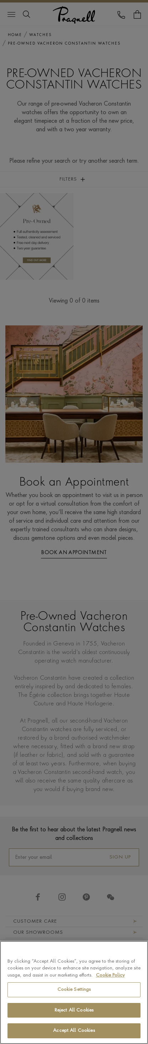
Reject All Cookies (74, 1010)
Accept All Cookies (74, 1031)
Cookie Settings (74, 990)
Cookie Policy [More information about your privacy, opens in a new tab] (110, 975)
